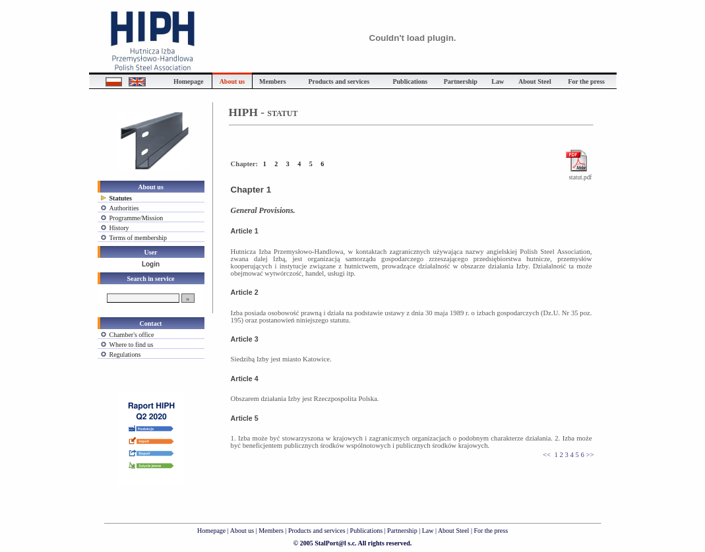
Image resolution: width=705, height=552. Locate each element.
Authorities (124, 208)
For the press (491, 530)
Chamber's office (131, 334)
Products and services (317, 530)
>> (590, 454)
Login (151, 264)
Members (271, 530)
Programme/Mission (136, 218)
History (119, 227)
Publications (367, 530)
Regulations (125, 354)
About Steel (454, 530)
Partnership (403, 530)
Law (428, 530)
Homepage (211, 530)
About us (242, 530)
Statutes (120, 198)
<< (547, 454)
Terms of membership (138, 237)
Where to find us (131, 344)
